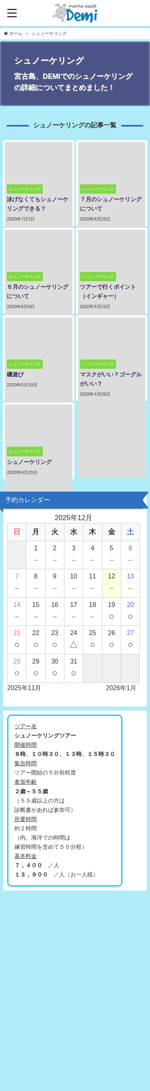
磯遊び (15, 374)
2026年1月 (121, 687)
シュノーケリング (29, 462)
